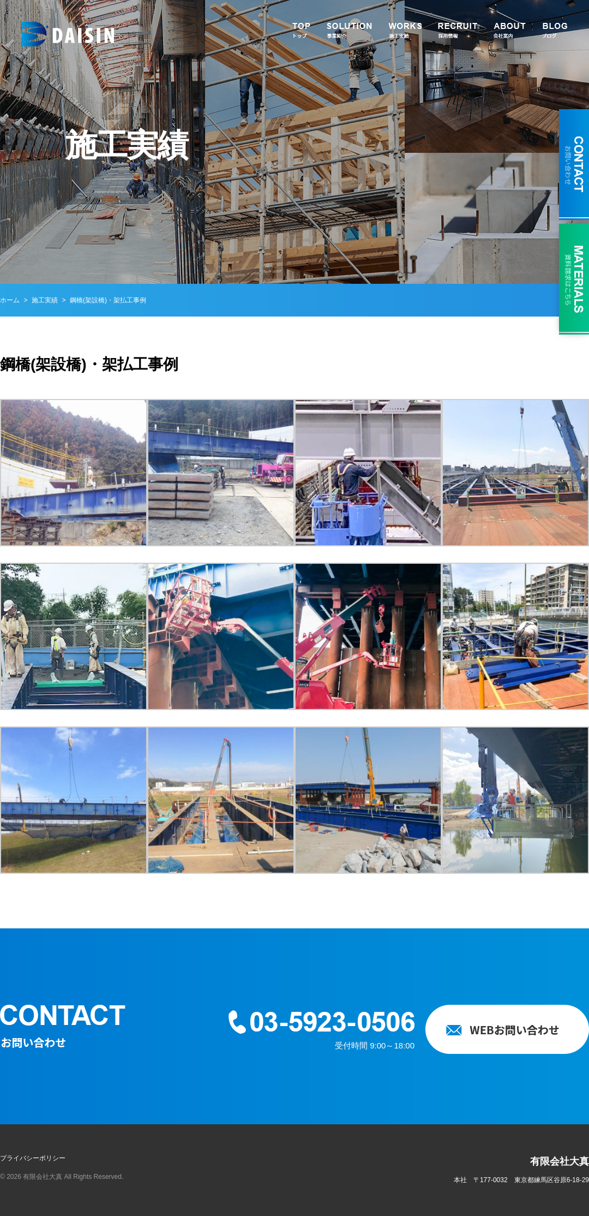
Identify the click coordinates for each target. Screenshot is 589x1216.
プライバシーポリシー (32, 1158)
